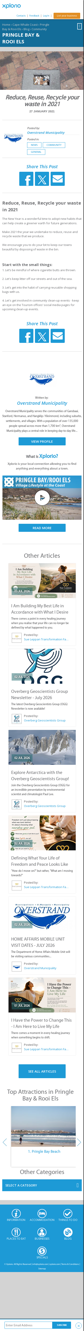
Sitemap (42, 1268)
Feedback (34, 15)
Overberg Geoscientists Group (45, 720)
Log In (46, 15)
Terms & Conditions (70, 1264)
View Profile (42, 441)
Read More (42, 528)
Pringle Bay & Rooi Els (21, 38)
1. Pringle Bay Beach (44, 1151)
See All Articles (42, 1071)
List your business (67, 15)
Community (39, 29)
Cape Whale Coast (25, 25)
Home (6, 25)
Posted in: (33, 139)
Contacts (21, 15)
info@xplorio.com (40, 1264)
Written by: (42, 397)
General (36, 151)
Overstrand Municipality (46, 132)
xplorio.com (55, 1264)
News (34, 145)
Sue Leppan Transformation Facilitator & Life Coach (46, 639)
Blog (26, 29)
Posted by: (33, 128)
